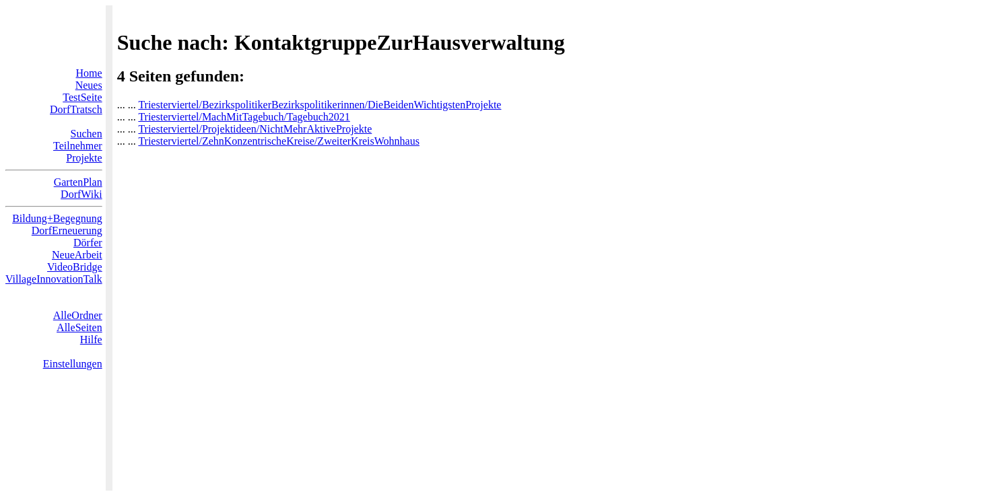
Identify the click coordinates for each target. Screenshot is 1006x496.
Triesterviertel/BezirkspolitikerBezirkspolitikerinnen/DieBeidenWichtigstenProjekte (319, 104)
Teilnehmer (77, 145)
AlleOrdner (77, 315)
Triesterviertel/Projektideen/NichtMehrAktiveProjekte (255, 129)
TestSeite (82, 97)
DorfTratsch (76, 109)
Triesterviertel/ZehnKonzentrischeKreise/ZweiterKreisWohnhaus (279, 141)
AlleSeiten (79, 327)
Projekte (84, 158)
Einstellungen (72, 363)
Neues (88, 85)
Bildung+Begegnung (57, 218)
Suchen (86, 133)
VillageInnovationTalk (53, 279)
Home (89, 73)
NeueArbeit (77, 254)
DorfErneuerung (67, 230)
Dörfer (87, 242)
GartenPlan (78, 182)
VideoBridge (74, 267)
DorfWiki (81, 194)
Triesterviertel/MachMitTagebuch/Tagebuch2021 (243, 116)
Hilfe (91, 339)
